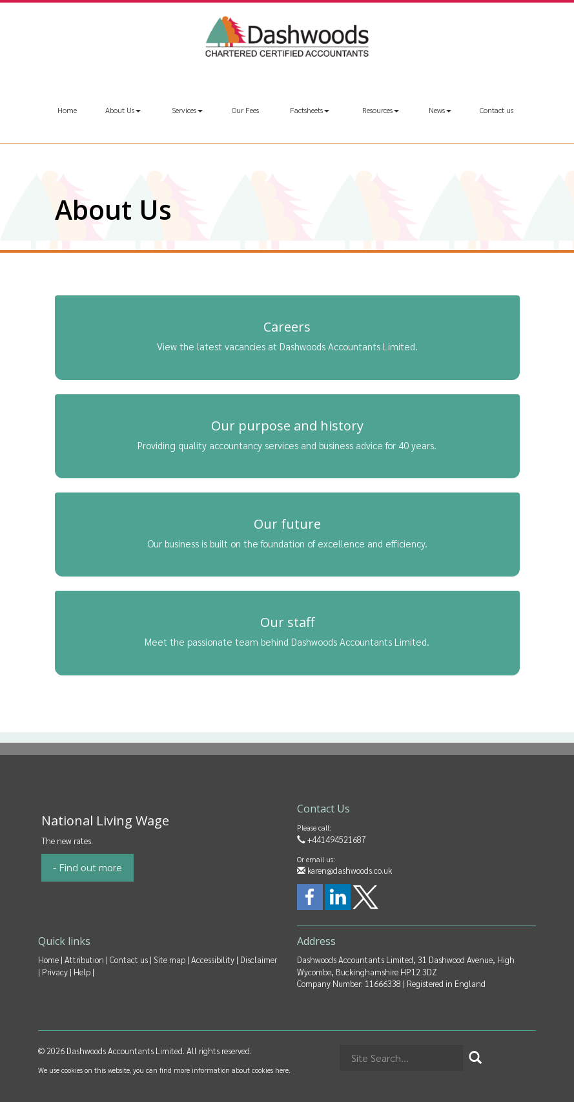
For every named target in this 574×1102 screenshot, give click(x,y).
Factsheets (309, 110)
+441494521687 (331, 839)
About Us (123, 110)
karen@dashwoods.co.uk (344, 870)
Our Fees (245, 110)
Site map (169, 959)
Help (82, 971)
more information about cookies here (231, 1070)
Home (67, 110)
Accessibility (212, 959)
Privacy (55, 971)
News (440, 110)
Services (187, 110)
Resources (380, 110)
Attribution (84, 959)
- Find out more (87, 867)
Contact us (496, 110)
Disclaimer (258, 959)
